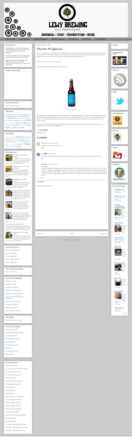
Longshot (22, 141)
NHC (26, 142)
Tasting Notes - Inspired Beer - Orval (124, 229)
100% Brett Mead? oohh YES (21, 202)
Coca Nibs (24, 138)
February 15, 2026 (52, 164)
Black (19, 116)
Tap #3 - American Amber (12, 259)
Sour (45, 132)
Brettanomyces (13, 118)
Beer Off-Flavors (73, 39)
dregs (42, 132)
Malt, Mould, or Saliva (120, 190)
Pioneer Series (9, 144)
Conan (11, 140)
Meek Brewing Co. (120, 263)
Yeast (16, 146)
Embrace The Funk (120, 196)
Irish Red (14, 123)
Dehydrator (16, 140)
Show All (124, 313)
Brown (19, 118)
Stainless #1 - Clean (11, 281)
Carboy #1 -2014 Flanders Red (14, 290)
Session (28, 125)
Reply (42, 148)
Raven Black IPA (10, 342)
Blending (7, 136)
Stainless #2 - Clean (11, 284)
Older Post (104, 233)
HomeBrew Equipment (58, 39)
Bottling (12, 136)
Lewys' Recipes (86, 39)
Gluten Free (28, 140)
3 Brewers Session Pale (12, 329)
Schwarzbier (22, 125)
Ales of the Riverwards (118, 247)
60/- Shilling (8, 114)
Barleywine (21, 114)
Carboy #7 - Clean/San (12, 307)
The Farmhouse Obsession (119, 223)
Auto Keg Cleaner (24, 39)
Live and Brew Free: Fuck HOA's (14, 224)
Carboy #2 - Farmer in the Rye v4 (14, 293)
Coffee (29, 138)
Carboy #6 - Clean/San (12, 304)
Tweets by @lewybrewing (12, 105)
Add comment (41, 181)
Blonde (29, 116)
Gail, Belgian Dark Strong (12, 339)
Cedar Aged (13, 138)
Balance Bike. (118, 309)
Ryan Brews (118, 278)
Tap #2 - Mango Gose (11, 256)
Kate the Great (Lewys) (12, 351)
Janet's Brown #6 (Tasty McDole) (14, 332)
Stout (14, 127)
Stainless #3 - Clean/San (12, 287)
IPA (29, 120)
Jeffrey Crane (44, 143)
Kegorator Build (10, 39)
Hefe (23, 120)
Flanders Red (18, 120)
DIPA (25, 118)
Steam (11, 127)
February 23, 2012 (51, 153)
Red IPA (10, 125)
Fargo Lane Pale (10, 354)
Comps (7, 140)
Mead (18, 123)
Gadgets (21, 140)
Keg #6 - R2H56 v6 (11, 272)
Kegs (19, 141)
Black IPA (24, 116)
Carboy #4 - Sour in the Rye (13, 301)
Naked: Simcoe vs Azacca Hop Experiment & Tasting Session (21, 191)
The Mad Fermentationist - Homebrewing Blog (120, 206)
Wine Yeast (11, 146)
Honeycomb (8, 142)
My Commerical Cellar (12, 365)
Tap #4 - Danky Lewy (11, 262)
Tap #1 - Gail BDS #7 (11, 253)
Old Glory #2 (9, 348)
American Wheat (15, 114)
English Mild (11, 120)
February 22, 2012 (53, 143)
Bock (7, 118)
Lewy (42, 153)
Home (72, 233)
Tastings (27, 144)
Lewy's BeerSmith (100, 39)
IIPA (26, 120)
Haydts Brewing (119, 308)
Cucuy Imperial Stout (11, 335)
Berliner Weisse (13, 116)
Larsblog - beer (119, 189)
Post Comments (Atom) (75, 239)
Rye (13, 125)
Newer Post (40, 233)
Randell (15, 144)
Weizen (18, 127)
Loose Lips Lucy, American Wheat (52, 61)
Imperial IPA (8, 123)
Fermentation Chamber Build (21, 213)
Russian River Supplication (61, 66)
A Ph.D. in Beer (119, 237)
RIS (6, 125)
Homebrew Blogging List (41, 39)
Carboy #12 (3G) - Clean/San (13, 310)
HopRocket (14, 141)
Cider (22, 118)
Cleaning (18, 138)
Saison (17, 125)
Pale (25, 123)
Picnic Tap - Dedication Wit (13, 250)
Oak (21, 123)
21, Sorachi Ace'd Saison (12, 345)
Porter (29, 123)
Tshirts (7, 146)
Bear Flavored (119, 291)
